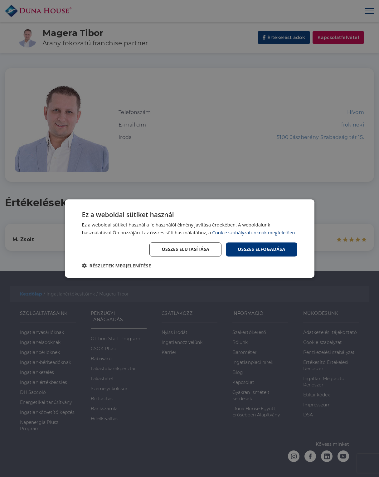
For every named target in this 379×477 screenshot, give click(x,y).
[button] (116, 265)
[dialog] (189, 238)
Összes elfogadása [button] (261, 249)
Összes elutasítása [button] (185, 249)
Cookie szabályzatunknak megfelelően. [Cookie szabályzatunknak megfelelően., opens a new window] (254, 232)
